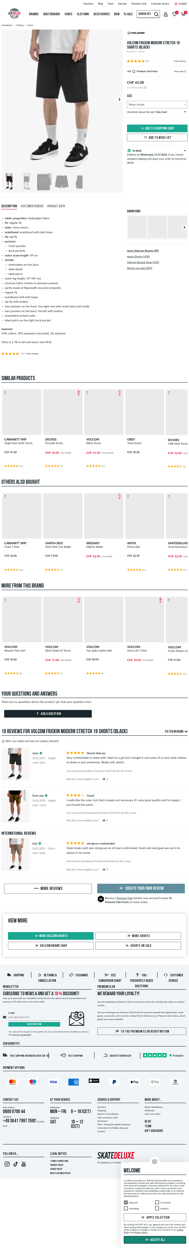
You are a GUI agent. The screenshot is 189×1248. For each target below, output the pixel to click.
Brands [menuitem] (34, 14)
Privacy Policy (56, 1165)
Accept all (155, 1240)
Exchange (78, 975)
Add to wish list (157, 138)
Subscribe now (34, 1024)
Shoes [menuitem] (68, 14)
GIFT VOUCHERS (154, 1131)
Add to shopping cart (157, 128)
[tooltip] (185, 71)
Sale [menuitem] (128, 14)
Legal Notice (58, 1154)
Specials (122, 3)
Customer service (160, 3)
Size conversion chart (107, 1117)
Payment (101, 1107)
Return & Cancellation (108, 1114)
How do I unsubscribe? (21, 1034)
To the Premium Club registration (141, 1031)
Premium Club (139, 3)
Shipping (15, 975)
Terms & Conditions (59, 1161)
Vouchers (88, 3)
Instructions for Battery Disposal (112, 1128)
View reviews (180, 61)
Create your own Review (141, 888)
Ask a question (48, 714)
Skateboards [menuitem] (51, 14)
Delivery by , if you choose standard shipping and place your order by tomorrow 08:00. (157, 156)
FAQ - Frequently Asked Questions (141, 981)
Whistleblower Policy (60, 1173)
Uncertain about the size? (156, 112)
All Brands (149, 1110)
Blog (100, 3)
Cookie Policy (56, 1169)
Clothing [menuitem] (83, 14)
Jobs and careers (152, 1114)
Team (110, 3)
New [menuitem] (116, 14)
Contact (101, 1131)
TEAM (148, 1126)
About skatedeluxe (153, 1107)
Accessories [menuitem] (102, 14)
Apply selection (155, 1218)
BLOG (148, 1121)
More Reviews (48, 889)
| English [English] (180, 3)
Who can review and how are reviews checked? (30, 741)
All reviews (102, 1121)
